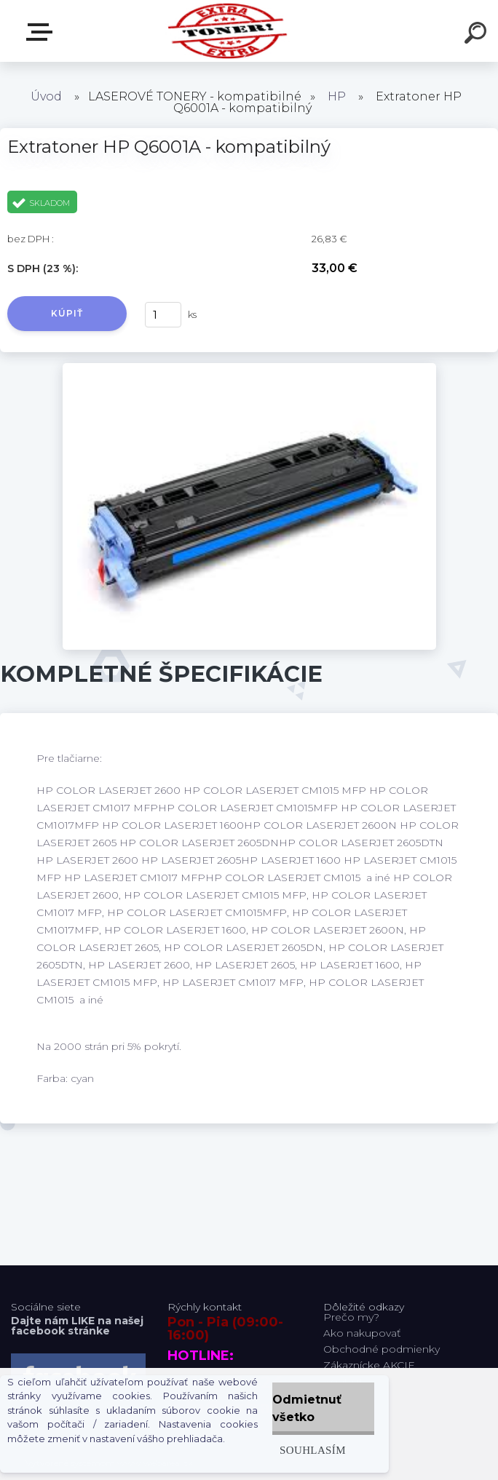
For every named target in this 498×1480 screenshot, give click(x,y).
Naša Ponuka (42, 32)
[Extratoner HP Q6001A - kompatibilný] (249, 368)
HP (337, 96)
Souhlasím (313, 1449)
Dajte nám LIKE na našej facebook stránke (77, 1326)
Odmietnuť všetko (306, 1408)
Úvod (46, 96)
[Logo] (227, 31)
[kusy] (163, 314)
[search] (478, 35)
